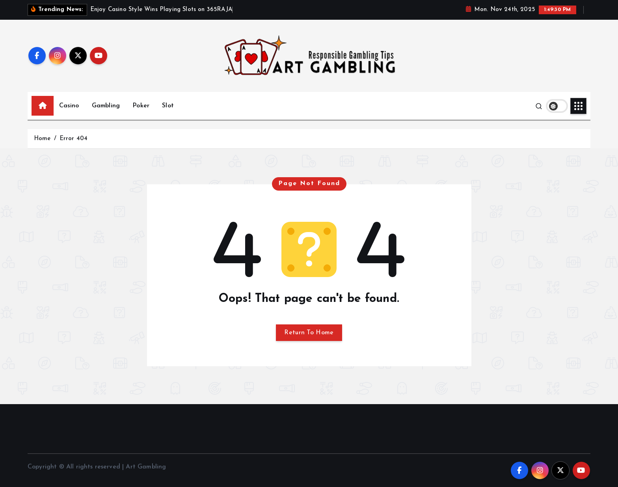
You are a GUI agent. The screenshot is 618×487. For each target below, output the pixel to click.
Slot (168, 106)
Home (42, 139)
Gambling (106, 106)
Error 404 (73, 139)
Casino (69, 106)
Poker (140, 106)
